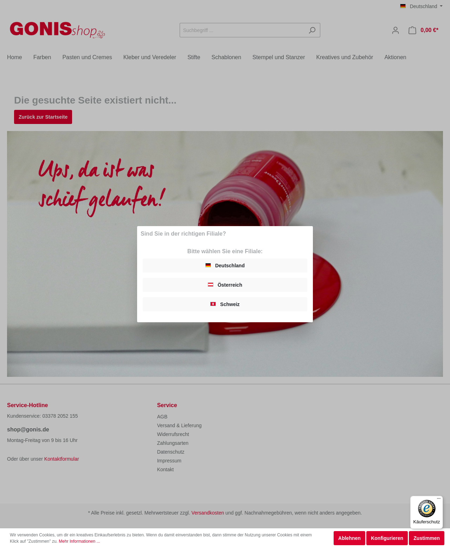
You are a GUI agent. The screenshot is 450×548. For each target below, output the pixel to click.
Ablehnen (349, 538)
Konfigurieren (387, 538)
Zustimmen (426, 538)
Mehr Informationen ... (79, 541)
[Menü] (439, 500)
